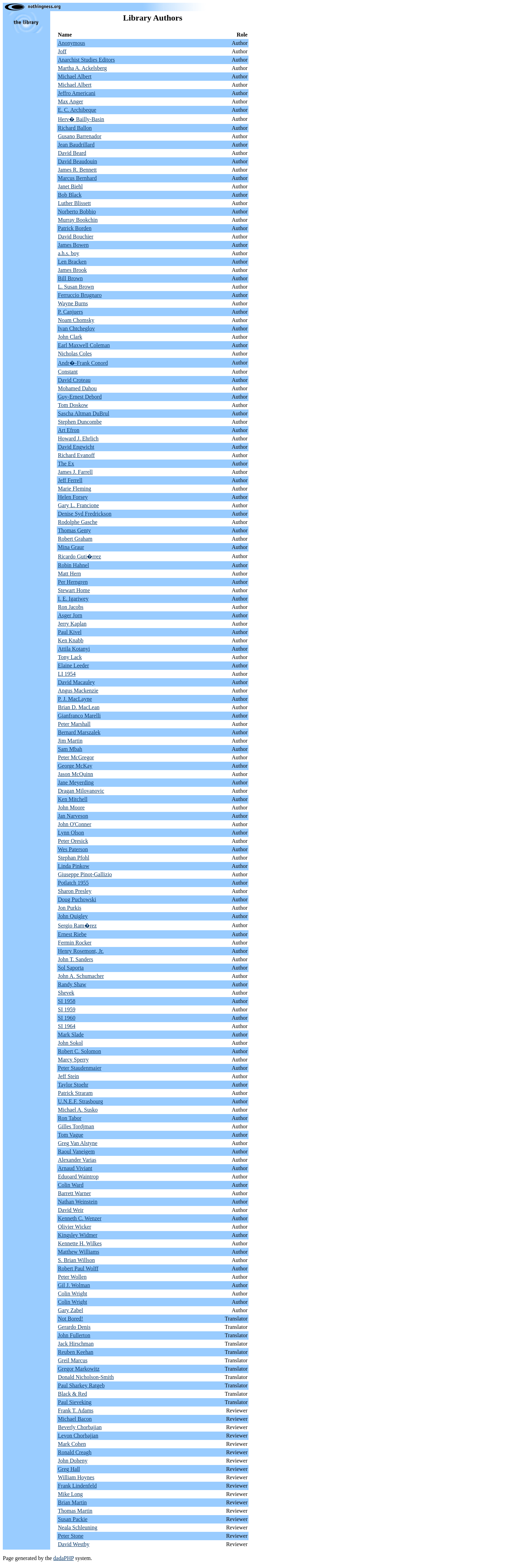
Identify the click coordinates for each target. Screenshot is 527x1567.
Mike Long (70, 1494)
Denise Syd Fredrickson (85, 514)
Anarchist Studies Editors (86, 60)
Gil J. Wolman (74, 1285)
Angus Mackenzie (78, 691)
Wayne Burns (73, 303)
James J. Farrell (75, 472)
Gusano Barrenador (79, 136)
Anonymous (71, 43)
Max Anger (70, 101)
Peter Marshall (74, 724)
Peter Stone (70, 1536)
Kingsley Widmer (77, 1235)
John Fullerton (74, 1335)
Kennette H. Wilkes (80, 1243)
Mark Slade (71, 1034)
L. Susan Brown (76, 287)
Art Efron (68, 430)
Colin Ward (71, 1185)
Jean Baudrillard (76, 145)
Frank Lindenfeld (77, 1486)
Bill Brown (70, 278)
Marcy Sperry (73, 1060)
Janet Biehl (70, 186)
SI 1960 (66, 1018)
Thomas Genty (74, 530)
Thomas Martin (75, 1511)
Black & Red (72, 1394)
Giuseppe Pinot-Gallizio (85, 874)
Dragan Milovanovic (81, 791)
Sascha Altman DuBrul (83, 413)
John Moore (71, 807)
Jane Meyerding (76, 782)
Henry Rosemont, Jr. (81, 951)
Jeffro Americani (77, 93)
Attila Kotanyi (74, 649)
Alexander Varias (77, 1160)
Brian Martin (72, 1502)
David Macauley (76, 682)
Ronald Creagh (74, 1452)
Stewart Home (74, 590)
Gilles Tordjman (76, 1126)
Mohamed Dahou (77, 388)
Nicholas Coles (75, 354)
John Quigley (73, 916)
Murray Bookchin (78, 220)
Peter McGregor (76, 757)
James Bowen (73, 245)
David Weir (71, 1210)
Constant (68, 372)
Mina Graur (71, 547)
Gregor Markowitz (79, 1369)
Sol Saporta (71, 968)
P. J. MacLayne (75, 699)
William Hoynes (76, 1477)
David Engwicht (76, 447)
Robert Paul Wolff (78, 1268)
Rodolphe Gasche (77, 522)
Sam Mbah (70, 749)
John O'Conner (74, 824)
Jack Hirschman (76, 1344)
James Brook (72, 270)
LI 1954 (67, 674)
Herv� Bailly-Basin (81, 119)
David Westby (73, 1544)
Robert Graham (75, 539)
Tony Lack (70, 657)
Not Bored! (70, 1319)
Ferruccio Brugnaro (80, 295)
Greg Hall (69, 1469)
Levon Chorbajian (78, 1436)
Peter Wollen (72, 1277)
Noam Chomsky (76, 320)
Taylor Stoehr (73, 1085)
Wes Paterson (73, 849)
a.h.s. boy (68, 253)
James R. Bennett (77, 170)
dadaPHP (63, 1558)
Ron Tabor (69, 1118)
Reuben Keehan (75, 1352)
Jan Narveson (73, 816)
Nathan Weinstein (78, 1202)
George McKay (75, 766)
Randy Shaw (72, 984)
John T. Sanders (75, 959)
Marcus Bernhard (77, 178)
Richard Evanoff (76, 455)
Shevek (66, 993)
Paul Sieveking (74, 1402)
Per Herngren (73, 582)
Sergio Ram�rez (77, 926)
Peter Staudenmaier (79, 1068)
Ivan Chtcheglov (76, 328)
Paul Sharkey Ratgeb (81, 1385)
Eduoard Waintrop (78, 1177)
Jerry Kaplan (72, 624)
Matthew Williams (78, 1252)
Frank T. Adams (75, 1410)
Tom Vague (70, 1135)
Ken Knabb (70, 640)
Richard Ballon (75, 128)
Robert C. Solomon (79, 1051)
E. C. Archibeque (77, 110)
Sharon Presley (74, 891)
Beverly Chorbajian (80, 1427)
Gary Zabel (70, 1310)
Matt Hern (69, 574)
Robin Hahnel (73, 565)
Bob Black (70, 195)
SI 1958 (66, 1001)
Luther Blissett (74, 203)
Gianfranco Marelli (79, 716)
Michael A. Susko (78, 1110)
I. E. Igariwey (73, 599)
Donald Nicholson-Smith (86, 1377)
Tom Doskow (73, 405)
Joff (62, 51)
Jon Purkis (69, 908)
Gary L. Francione (78, 505)
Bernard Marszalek (79, 732)
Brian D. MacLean (79, 707)
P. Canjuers (70, 312)
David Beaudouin (77, 161)
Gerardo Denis (74, 1327)
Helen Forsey (73, 497)
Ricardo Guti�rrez (79, 556)
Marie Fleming (74, 489)
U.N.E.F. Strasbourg (80, 1101)
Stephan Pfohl (73, 858)
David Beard (72, 153)
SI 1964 (66, 1026)
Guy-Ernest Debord (80, 397)
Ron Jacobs (70, 607)
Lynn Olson (71, 833)
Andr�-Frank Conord (83, 363)
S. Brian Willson (76, 1260)
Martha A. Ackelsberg (82, 68)
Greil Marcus (72, 1360)
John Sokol (70, 1043)
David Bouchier (75, 237)
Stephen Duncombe (80, 422)
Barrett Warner (74, 1193)
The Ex (66, 464)
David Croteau (74, 380)
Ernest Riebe (72, 934)
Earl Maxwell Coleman (84, 345)
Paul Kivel (70, 632)
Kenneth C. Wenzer (79, 1218)
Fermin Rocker (74, 943)
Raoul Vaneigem (76, 1151)
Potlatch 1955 (73, 883)
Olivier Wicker (74, 1227)
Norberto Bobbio (77, 211)
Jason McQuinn (75, 774)
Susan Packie (72, 1519)
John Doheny (72, 1461)
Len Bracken (72, 262)
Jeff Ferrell (70, 480)
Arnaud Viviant (75, 1168)
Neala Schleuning (77, 1527)
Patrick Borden (74, 228)
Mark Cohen (72, 1444)
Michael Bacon (75, 1419)
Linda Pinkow (73, 866)
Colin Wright (72, 1293)
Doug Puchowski (77, 899)
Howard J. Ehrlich (78, 438)
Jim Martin (70, 741)
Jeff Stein (68, 1076)
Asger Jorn (70, 615)
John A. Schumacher (81, 976)
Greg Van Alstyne (77, 1143)
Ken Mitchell (72, 799)
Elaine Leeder (73, 665)
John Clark (70, 337)
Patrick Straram (75, 1093)
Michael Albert (74, 76)
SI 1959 (66, 1009)
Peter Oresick (73, 841)
